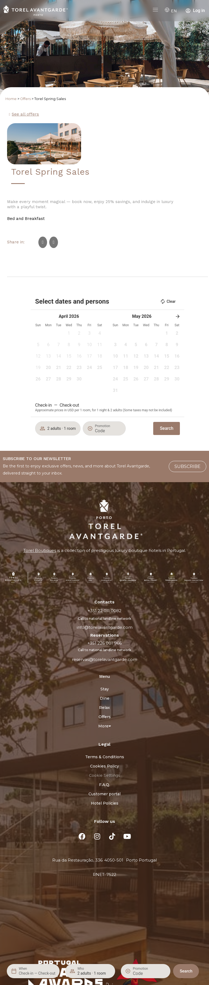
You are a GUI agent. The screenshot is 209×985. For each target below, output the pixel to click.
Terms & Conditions (104, 756)
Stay (104, 689)
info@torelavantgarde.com (105, 627)
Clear (168, 301)
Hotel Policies (104, 803)
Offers (25, 99)
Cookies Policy (104, 766)
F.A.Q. (104, 784)
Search (186, 971)
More (104, 726)
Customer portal (104, 793)
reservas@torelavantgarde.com (104, 659)
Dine (104, 698)
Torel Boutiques (39, 550)
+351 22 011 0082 (104, 610)
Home (11, 99)
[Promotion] (146, 973)
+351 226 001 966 (104, 643)
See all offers (25, 114)
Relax (104, 707)
